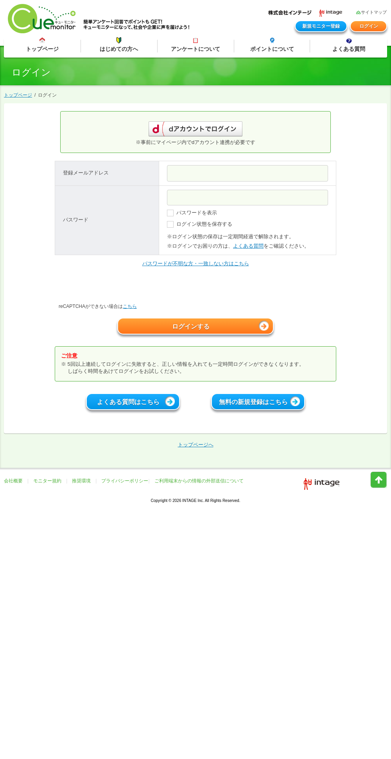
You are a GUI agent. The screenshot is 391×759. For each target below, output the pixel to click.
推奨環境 (81, 481)
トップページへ (195, 445)
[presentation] (114, 287)
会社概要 (13, 481)
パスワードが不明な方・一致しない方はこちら (195, 263)
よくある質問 (248, 246)
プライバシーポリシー (124, 481)
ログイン (368, 26)
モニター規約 (47, 481)
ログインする (220, 326)
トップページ (18, 95)
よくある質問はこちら (136, 401)
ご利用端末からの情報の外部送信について (199, 481)
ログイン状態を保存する (199, 224)
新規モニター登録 (321, 26)
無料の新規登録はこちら (259, 401)
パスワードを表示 (192, 213)
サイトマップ (371, 11)
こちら (130, 306)
